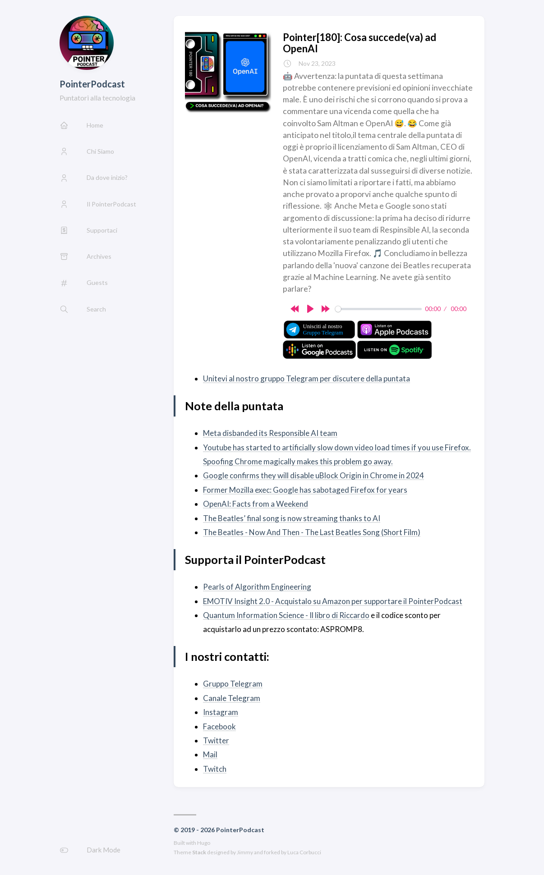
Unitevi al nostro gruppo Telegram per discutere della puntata (306, 378)
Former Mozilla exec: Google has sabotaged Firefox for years (305, 490)
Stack (199, 852)
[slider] (378, 309)
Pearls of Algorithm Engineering (257, 586)
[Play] (310, 309)
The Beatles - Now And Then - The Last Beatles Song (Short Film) (311, 532)
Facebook (219, 726)
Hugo (203, 842)
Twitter (216, 740)
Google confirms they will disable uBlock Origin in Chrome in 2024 (313, 475)
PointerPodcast (92, 83)
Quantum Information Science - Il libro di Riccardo (286, 615)
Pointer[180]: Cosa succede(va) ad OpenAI (359, 43)
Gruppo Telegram (233, 683)
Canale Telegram (231, 698)
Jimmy (245, 852)
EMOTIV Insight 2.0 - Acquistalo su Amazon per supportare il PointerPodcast (332, 601)
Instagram (220, 712)
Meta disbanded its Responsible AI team (270, 433)
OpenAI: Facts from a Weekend (255, 504)
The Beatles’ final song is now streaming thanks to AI (291, 518)
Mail (210, 754)
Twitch (214, 769)
